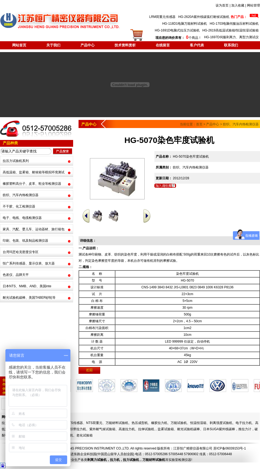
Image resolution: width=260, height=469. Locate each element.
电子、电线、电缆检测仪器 (22, 218)
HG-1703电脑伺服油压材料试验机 (234, 23)
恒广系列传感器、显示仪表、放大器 (29, 263)
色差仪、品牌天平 (16, 275)
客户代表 (197, 45)
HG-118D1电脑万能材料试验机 (184, 23)
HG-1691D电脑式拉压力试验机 (177, 30)
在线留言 (163, 45)
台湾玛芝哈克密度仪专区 (20, 252)
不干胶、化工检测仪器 (19, 206)
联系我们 (231, 45)
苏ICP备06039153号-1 (229, 448)
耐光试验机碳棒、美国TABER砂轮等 (29, 297)
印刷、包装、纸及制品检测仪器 (25, 241)
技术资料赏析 (125, 45)
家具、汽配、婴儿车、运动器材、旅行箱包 (33, 229)
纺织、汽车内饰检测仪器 (20, 195)
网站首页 (19, 45)
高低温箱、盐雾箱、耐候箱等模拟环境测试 (33, 172)
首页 (199, 124)
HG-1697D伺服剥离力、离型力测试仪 (231, 37)
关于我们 (53, 45)
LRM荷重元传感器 (162, 17)
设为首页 (222, 5)
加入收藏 (237, 5)
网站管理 (253, 5)
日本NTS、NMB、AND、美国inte (27, 286)
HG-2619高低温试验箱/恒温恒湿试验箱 (230, 30)
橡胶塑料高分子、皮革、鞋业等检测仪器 (32, 184)
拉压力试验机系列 (16, 161)
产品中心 (87, 45)
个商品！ (178, 38)
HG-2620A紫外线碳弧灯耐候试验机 (203, 17)
